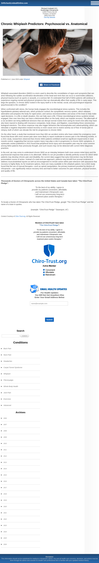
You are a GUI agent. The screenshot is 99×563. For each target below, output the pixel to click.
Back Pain (7, 349)
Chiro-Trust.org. (20, 216)
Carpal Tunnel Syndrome (13, 367)
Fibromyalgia (8, 380)
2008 (5, 431)
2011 (5, 450)
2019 (5, 500)
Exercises (7, 399)
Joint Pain (7, 393)
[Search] (10, 335)
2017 (5, 487)
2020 (5, 506)
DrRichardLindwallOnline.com (14, 3)
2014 (5, 468)
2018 (5, 494)
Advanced (7, 405)
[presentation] (49, 312)
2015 (5, 475)
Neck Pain (7, 355)
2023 (5, 525)
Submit (49, 320)
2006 (5, 418)
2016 (5, 481)
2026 (5, 544)
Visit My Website (49, 17)
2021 (5, 513)
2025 (5, 538)
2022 (5, 519)
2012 (5, 456)
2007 (5, 424)
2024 (5, 532)
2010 (5, 443)
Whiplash (27, 79)
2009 (5, 437)
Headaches (8, 361)
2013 (5, 462)
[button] (24, 335)
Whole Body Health (11, 386)
